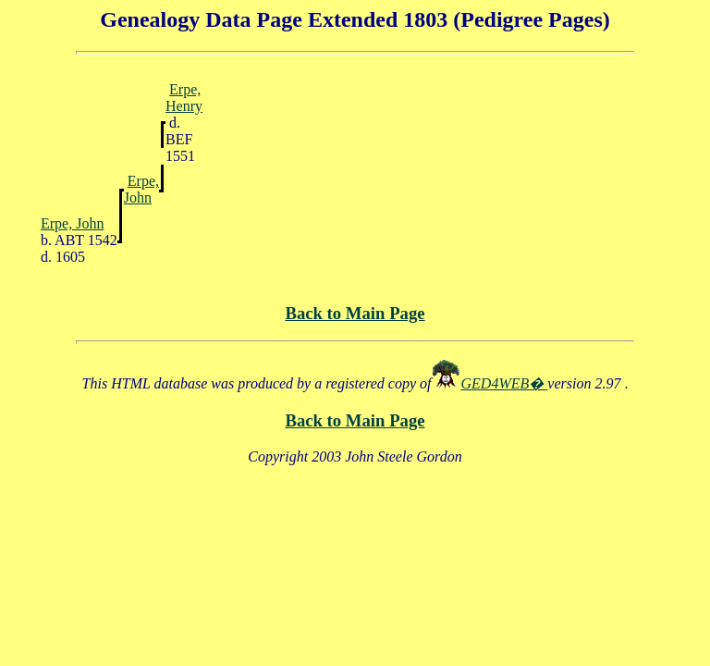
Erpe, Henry (183, 97)
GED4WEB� (504, 383)
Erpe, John (141, 189)
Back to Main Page (354, 313)
